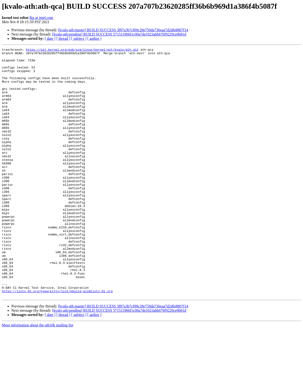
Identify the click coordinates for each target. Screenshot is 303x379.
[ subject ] (78, 38)
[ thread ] (63, 38)
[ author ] (94, 38)
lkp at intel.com (41, 18)
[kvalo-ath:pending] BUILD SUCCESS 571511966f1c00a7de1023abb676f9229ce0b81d (119, 34)
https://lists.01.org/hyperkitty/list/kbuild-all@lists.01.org (57, 340)
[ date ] (50, 38)
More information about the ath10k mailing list (37, 375)
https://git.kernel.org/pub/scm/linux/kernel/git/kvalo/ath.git (82, 50)
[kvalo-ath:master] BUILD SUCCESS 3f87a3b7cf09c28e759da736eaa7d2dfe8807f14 (123, 30)
